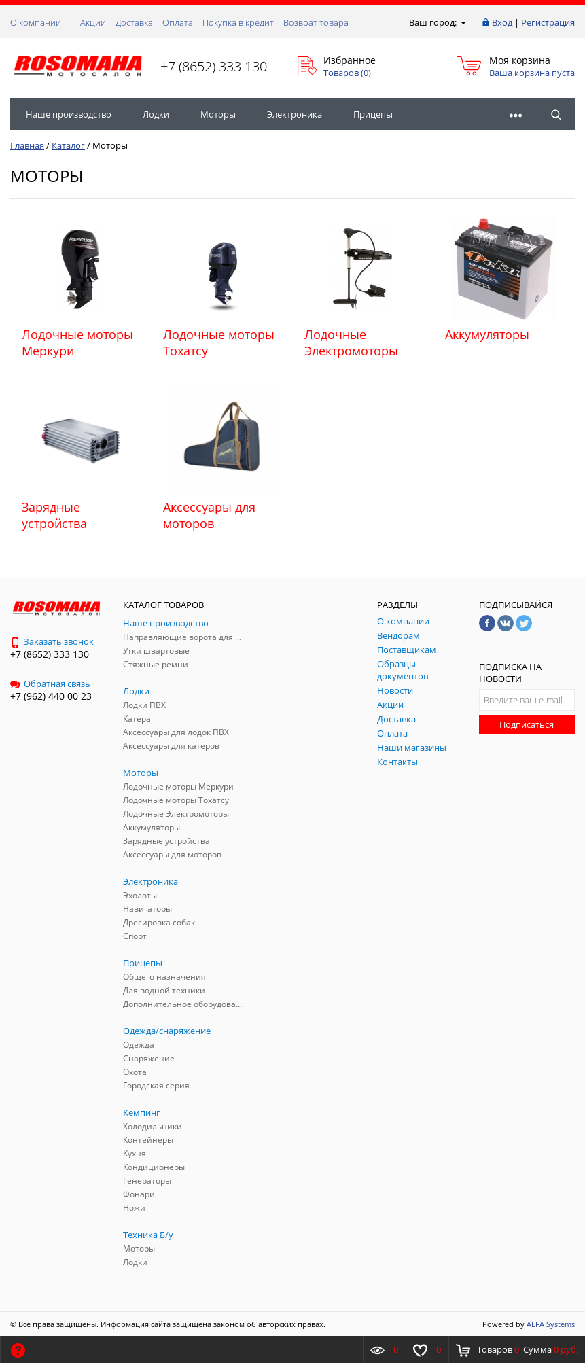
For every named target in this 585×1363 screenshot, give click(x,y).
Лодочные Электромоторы (351, 342)
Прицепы (373, 114)
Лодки (156, 114)
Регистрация (548, 22)
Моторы (218, 114)
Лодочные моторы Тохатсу (218, 342)
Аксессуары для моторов (209, 515)
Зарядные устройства (54, 515)
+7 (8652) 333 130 (213, 66)
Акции (93, 22)
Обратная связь (50, 683)
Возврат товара (316, 22)
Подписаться (526, 724)
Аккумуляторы (487, 334)
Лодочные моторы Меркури (77, 342)
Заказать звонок (52, 641)
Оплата (177, 22)
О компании (35, 22)
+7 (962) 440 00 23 (51, 696)
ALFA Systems (551, 1324)
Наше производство (68, 114)
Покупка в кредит (238, 22)
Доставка (134, 22)
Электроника (294, 114)
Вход (502, 22)
